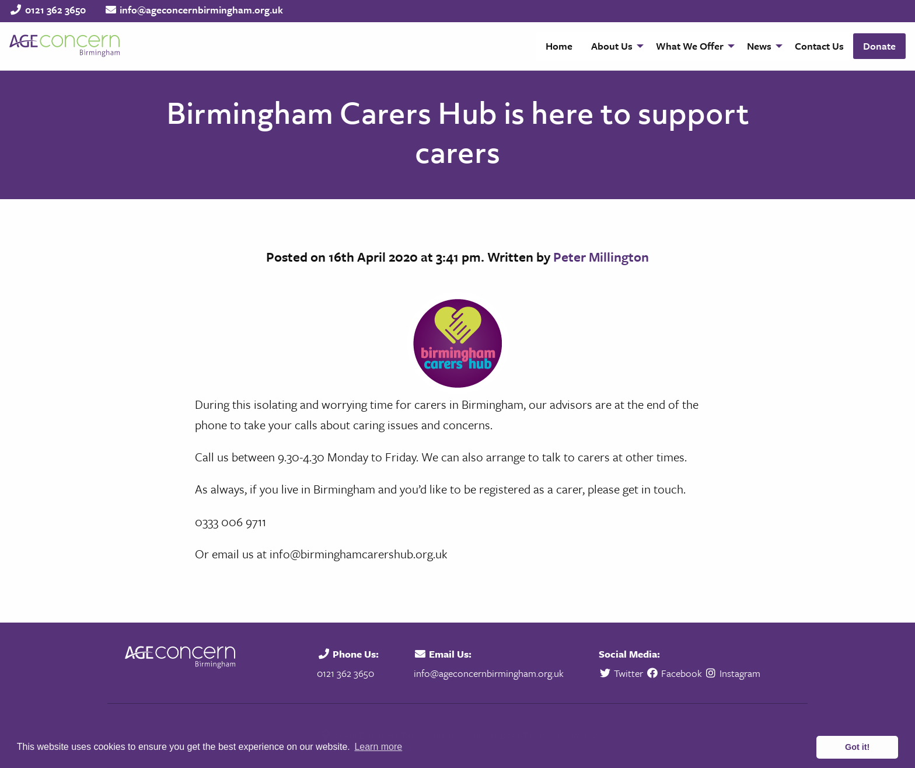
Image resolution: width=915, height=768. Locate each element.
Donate (879, 46)
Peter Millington (601, 256)
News (759, 46)
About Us (612, 46)
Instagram (732, 673)
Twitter (622, 673)
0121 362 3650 (55, 9)
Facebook (673, 673)
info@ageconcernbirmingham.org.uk (201, 9)
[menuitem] (559, 46)
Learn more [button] (378, 747)
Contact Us (819, 46)
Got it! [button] (857, 747)
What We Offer (690, 46)
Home (559, 46)
